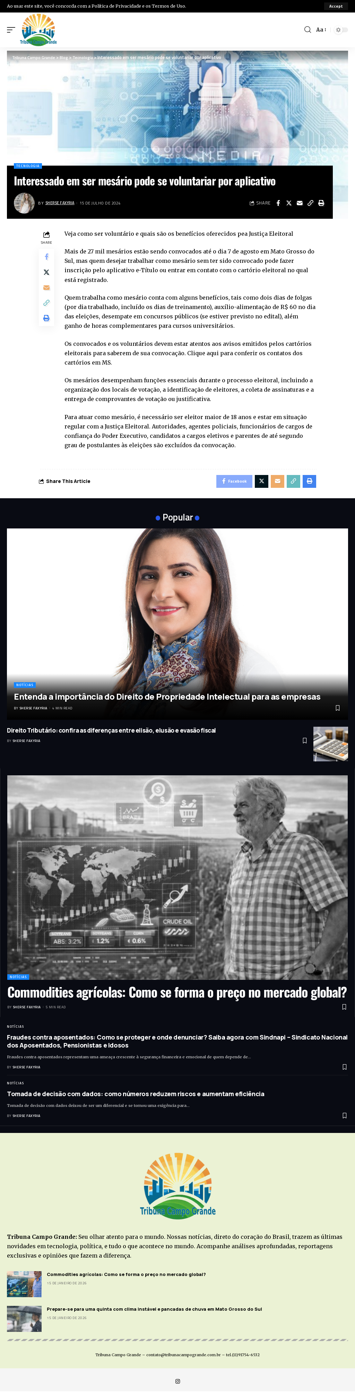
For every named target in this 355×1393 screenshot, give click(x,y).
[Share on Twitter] (289, 203)
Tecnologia (28, 166)
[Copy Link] (310, 203)
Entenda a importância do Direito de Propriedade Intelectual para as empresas (167, 697)
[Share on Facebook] (278, 203)
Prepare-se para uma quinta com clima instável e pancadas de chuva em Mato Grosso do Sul (154, 1310)
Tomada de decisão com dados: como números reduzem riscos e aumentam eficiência (135, 1095)
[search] (307, 30)
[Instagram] (177, 1383)
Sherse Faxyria (61, 203)
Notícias (24, 686)
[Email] (299, 203)
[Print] (321, 203)
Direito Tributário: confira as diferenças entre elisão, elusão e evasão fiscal (111, 732)
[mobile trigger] (13, 29)
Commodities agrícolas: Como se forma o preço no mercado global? (177, 993)
